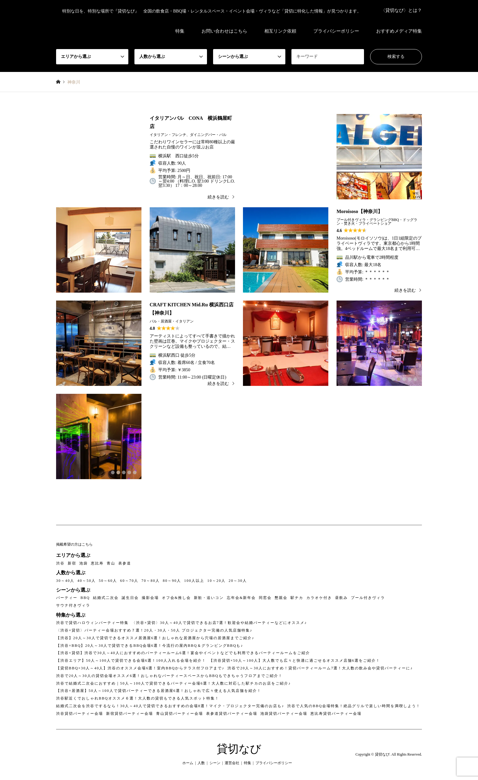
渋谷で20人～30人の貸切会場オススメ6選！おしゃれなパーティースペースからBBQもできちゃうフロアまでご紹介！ (169, 676)
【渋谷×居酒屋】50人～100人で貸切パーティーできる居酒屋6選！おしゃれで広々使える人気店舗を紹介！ (158, 691)
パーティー (66, 598)
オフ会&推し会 (176, 598)
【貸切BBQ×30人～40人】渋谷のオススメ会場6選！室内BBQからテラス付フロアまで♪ (140, 668)
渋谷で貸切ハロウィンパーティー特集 (92, 623)
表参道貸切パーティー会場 (231, 713)
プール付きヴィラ (368, 598)
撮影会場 (150, 598)
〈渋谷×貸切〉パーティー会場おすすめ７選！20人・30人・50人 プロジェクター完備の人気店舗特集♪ (154, 630)
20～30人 (238, 581)
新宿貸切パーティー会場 (129, 713)
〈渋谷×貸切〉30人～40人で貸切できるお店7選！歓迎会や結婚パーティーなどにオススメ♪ (219, 623)
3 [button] (404, 379)
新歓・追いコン (209, 598)
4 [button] (410, 379)
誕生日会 (130, 598)
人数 (201, 763)
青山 (111, 563)
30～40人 (65, 581)
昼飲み (341, 598)
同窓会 (265, 598)
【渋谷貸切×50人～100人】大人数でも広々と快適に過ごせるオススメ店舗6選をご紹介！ (294, 660)
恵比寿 (97, 563)
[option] (379, 156)
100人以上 (194, 581)
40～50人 (86, 581)
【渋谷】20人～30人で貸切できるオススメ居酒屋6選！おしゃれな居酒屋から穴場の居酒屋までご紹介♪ (155, 638)
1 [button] (393, 379)
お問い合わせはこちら (224, 31)
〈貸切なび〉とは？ (401, 10)
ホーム (187, 763)
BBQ (85, 598)
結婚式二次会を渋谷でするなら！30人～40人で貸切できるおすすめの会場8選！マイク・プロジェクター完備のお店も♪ (170, 706)
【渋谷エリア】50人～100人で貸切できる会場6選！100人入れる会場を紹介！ (131, 660)
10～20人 (216, 581)
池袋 (83, 563)
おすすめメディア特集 (399, 31)
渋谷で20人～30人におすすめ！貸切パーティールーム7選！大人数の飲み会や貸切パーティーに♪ (320, 668)
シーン (214, 763)
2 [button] (399, 379)
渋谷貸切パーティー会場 (79, 713)
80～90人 (172, 581)
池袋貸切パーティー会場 (283, 713)
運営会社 (232, 763)
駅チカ (297, 598)
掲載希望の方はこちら (74, 544)
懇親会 (281, 598)
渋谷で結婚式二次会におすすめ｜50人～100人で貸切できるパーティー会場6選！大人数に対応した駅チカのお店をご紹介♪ (173, 683)
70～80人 (150, 581)
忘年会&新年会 (241, 598)
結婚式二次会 (106, 598)
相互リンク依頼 (280, 31)
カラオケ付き (319, 598)
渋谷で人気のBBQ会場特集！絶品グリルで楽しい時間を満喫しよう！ (353, 706)
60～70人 (129, 581)
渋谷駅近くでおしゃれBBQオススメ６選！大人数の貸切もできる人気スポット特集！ (137, 698)
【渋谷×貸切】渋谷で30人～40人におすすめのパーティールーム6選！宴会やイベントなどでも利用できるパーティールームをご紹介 (183, 653)
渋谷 (60, 563)
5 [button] (415, 379)
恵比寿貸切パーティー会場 (336, 713)
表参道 (124, 563)
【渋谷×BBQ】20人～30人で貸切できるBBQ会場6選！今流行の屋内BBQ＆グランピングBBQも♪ (149, 645)
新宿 (72, 563)
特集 (179, 31)
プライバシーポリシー (336, 31)
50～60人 (108, 581)
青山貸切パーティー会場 (179, 713)
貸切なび (239, 749)
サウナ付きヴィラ (73, 605)
